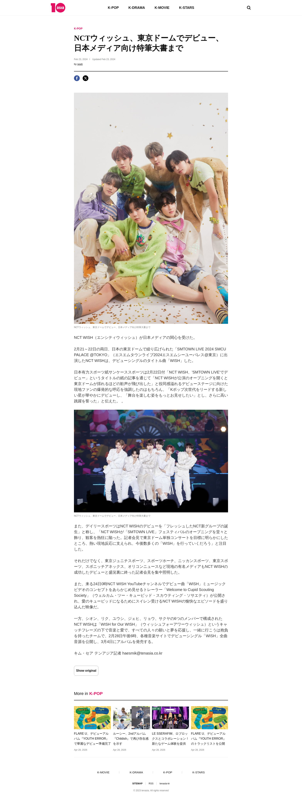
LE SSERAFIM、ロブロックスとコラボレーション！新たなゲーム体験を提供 (170, 738)
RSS (151, 783)
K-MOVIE (162, 8)
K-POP (113, 8)
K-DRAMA (136, 8)
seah (80, 64)
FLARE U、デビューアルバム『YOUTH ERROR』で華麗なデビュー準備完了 (92, 738)
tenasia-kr (165, 783)
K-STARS (186, 8)
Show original (86, 670)
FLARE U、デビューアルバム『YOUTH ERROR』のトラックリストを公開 (208, 738)
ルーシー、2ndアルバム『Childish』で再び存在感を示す (131, 738)
